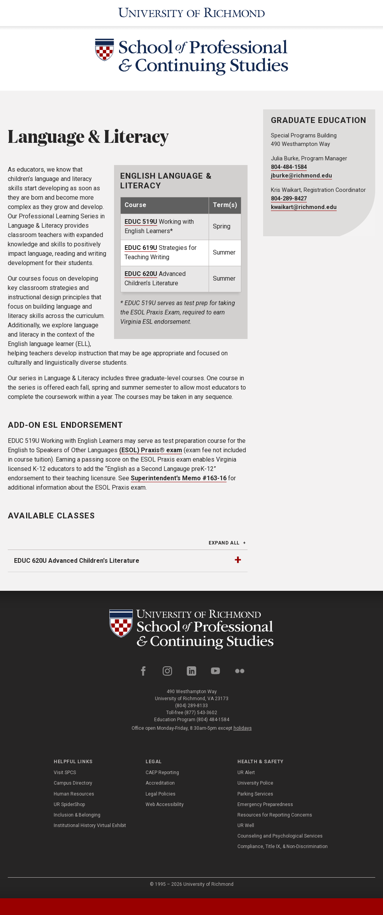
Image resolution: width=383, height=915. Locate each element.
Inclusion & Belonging (77, 817)
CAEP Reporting (162, 775)
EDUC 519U (141, 221)
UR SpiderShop (69, 807)
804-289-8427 (289, 198)
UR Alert (246, 775)
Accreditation (160, 786)
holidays (243, 730)
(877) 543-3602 (200, 715)
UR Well (245, 828)
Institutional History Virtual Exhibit (90, 828)
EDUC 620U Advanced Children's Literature (76, 560)
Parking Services (255, 796)
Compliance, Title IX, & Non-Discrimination (282, 849)
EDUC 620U (141, 273)
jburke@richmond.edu (301, 175)
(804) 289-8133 (191, 708)
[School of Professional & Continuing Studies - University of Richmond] (191, 58)
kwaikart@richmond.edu (304, 207)
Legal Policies (161, 796)
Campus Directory (73, 786)
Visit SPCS (65, 775)
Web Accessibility (165, 807)
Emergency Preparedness (265, 807)
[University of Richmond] (191, 13)
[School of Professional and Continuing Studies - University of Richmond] (191, 630)
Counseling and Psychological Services (280, 838)
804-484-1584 (289, 167)
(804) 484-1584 (213, 722)
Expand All (224, 543)
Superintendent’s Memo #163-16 (179, 478)
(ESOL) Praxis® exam (150, 450)
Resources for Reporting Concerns (274, 817)
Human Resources (74, 796)
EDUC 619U (141, 247)
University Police (255, 786)
